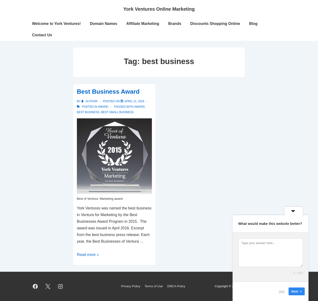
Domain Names (103, 24)
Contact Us (42, 35)
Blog (253, 24)
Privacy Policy (130, 286)
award (139, 106)
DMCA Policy (176, 286)
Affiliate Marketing (142, 24)
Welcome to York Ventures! (56, 24)
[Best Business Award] (134, 101)
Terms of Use (154, 286)
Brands (174, 24)
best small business (117, 112)
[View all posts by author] (89, 101)
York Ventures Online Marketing (159, 9)
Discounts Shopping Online (215, 24)
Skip (282, 291)
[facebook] (35, 287)
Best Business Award (108, 91)
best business (88, 112)
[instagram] (60, 287)
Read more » (88, 255)
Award (103, 106)
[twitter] (47, 287)
